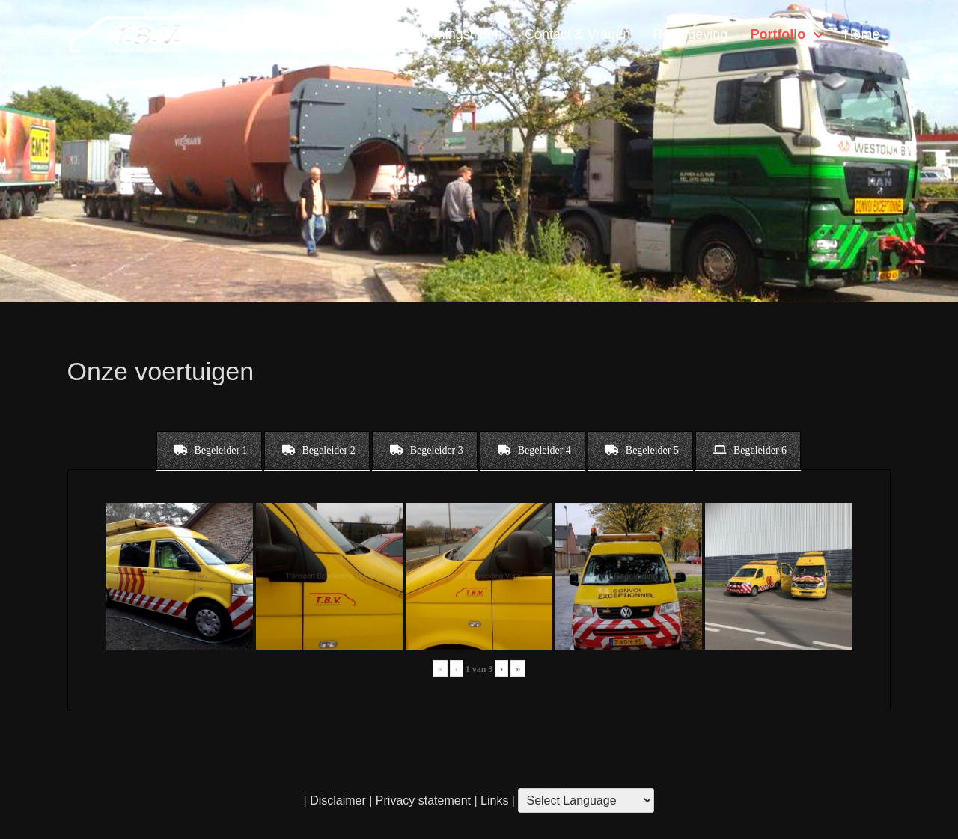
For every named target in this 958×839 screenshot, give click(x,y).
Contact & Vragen (577, 34)
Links (493, 800)
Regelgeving (690, 34)
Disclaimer (338, 800)
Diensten (303, 34)
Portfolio (777, 34)
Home (861, 34)
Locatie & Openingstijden (427, 34)
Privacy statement (423, 800)
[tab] (209, 450)
